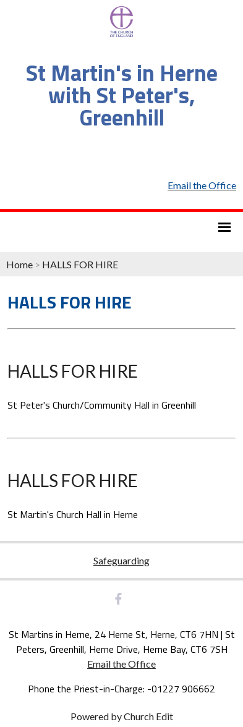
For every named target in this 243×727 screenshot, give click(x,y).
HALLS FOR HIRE (80, 264)
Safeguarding (121, 560)
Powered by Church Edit (121, 716)
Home (19, 264)
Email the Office (121, 664)
